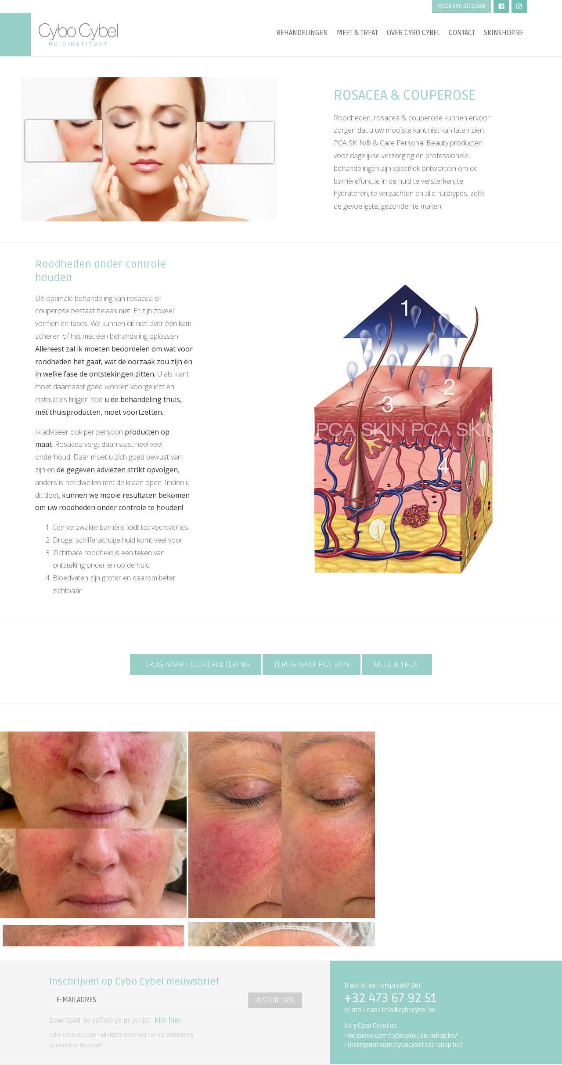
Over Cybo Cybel (413, 33)
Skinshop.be (503, 33)
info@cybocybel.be (409, 1010)
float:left (90, 1045)
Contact (462, 33)
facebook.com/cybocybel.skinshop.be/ (402, 1036)
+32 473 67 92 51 (390, 998)
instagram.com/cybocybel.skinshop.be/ (404, 1045)
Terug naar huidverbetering (195, 664)
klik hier (168, 1020)
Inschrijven (275, 1000)
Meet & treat (357, 33)
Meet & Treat (397, 664)
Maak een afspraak (462, 6)
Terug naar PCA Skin (311, 664)
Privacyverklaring (172, 1035)
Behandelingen (302, 33)
